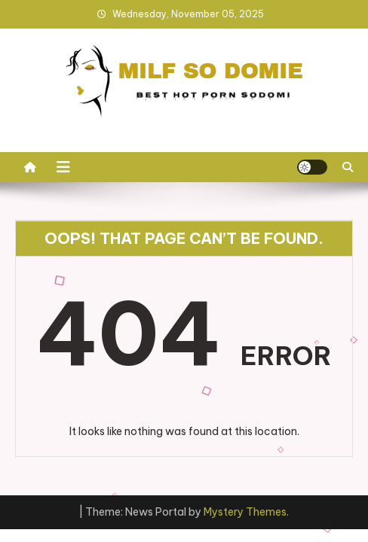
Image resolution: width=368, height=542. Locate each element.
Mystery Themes (245, 512)
